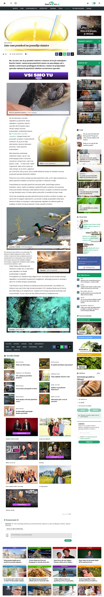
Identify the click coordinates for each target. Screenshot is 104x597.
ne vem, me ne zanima (85, 406)
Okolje (67, 8)
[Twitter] (60, 54)
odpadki (23, 344)
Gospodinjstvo (31, 8)
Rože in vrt (43, 8)
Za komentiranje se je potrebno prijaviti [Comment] (41, 535)
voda (7, 347)
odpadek (16, 344)
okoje (30, 344)
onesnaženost (39, 344)
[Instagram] (15, 3)
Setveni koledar (78, 8)
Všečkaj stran (89, 267)
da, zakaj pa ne (83, 399)
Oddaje (88, 8)
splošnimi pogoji (91, 436)
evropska (9, 350)
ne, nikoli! (81, 402)
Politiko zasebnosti (85, 438)
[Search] (99, 3)
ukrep (41, 347)
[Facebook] (11, 3)
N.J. (6, 54)
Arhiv (98, 373)
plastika (8, 344)
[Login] (88, 3)
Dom (21, 8)
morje (18, 347)
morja (25, 347)
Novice (15, 8)
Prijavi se (68, 540)
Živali (61, 8)
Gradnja (53, 8)
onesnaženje (33, 347)
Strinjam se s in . (88, 437)
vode (12, 347)
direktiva (17, 350)
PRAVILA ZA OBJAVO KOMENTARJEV (15, 528)
